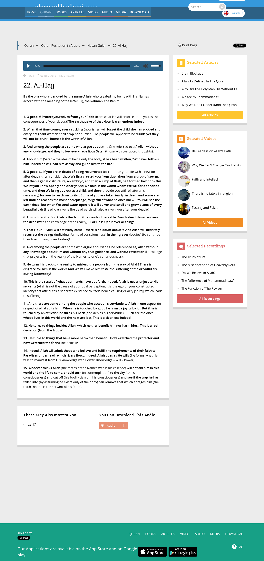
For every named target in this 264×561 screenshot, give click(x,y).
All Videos (210, 222)
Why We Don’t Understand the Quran (209, 105)
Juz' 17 (31, 424)
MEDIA (175, 28)
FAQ (240, 477)
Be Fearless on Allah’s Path (204, 153)
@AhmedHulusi (142, 507)
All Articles (210, 115)
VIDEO (126, 28)
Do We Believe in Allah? (198, 273)
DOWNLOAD (199, 28)
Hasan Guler (96, 45)
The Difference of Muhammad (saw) (207, 280)
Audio (116, 425)
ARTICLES (102, 28)
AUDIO (150, 28)
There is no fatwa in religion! (205, 195)
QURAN (54, 28)
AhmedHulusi (201, 507)
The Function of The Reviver (201, 288)
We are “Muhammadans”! (200, 97)
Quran (29, 45)
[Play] (28, 66)
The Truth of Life (193, 257)
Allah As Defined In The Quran (203, 81)
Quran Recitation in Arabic (60, 45)
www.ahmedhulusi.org (85, 507)
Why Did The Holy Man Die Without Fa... (210, 89)
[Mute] (146, 66)
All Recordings (209, 298)
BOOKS (78, 28)
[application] (93, 66)
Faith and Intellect (198, 181)
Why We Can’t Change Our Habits (209, 167)
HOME (29, 28)
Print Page (187, 45)
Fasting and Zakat (198, 209)
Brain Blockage (192, 73)
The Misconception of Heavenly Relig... (209, 265)
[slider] (87, 66)
